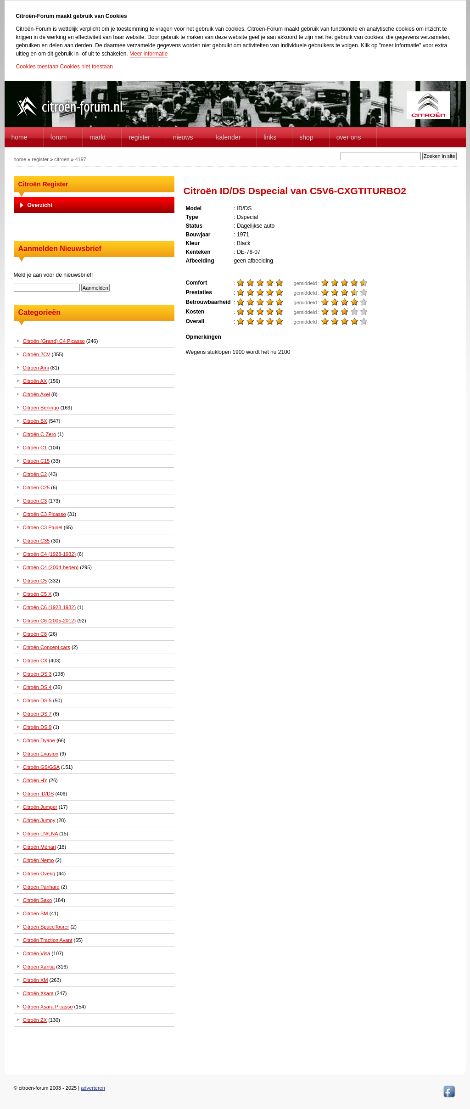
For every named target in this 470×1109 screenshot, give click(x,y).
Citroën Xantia (39, 966)
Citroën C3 (35, 501)
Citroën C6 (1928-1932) (49, 607)
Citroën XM (35, 980)
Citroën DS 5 (37, 700)
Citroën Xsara (38, 993)
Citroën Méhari (39, 847)
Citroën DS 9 (37, 727)
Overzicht (40, 205)
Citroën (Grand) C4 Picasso (54, 341)
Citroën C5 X (37, 594)
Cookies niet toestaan (86, 66)
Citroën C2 (35, 474)
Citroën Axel (36, 394)
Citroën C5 (35, 580)
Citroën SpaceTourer (46, 927)
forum (58, 137)
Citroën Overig (39, 873)
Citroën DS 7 (37, 714)
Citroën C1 (35, 447)
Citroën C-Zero (39, 434)
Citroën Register (43, 184)
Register (139, 137)
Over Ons (348, 137)
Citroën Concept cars (46, 647)
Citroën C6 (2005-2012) (49, 620)
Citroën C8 (35, 634)
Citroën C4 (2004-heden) (51, 567)
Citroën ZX (35, 1020)
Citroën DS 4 (37, 687)
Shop (306, 137)
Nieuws (183, 137)
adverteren (93, 1088)
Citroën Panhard (41, 887)
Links (269, 137)
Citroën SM (35, 913)
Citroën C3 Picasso (44, 514)
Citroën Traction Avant (48, 940)
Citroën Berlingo (41, 407)
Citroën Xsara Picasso (48, 1006)
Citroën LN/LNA (40, 833)
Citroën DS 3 (37, 674)
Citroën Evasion (41, 753)
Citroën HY (35, 780)
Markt (98, 137)
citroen (61, 159)
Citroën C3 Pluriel (42, 527)
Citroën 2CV (36, 354)
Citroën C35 (36, 540)
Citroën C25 (36, 487)
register (40, 159)
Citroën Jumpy (39, 820)
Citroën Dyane (39, 740)
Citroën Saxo (37, 900)
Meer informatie (148, 53)
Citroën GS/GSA (41, 767)
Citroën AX (35, 381)
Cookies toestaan (37, 66)
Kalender (228, 137)
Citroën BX (35, 421)
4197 (80, 159)
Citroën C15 (36, 461)
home (19, 137)
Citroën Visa (36, 953)
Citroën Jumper (40, 807)
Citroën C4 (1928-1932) (49, 554)
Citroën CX (35, 660)
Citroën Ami (36, 367)
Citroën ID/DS (38, 793)
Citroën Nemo (38, 860)
